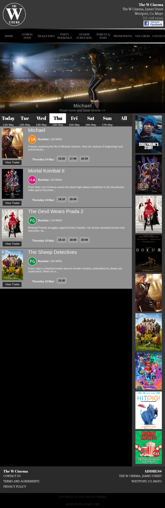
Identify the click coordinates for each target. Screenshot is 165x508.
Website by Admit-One (82, 504)
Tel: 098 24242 (153, 18)
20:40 (84, 239)
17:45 (73, 158)
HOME (9, 36)
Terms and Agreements (21, 481)
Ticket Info (46, 36)
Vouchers (142, 36)
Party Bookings (64, 36)
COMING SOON (27, 36)
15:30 (61, 280)
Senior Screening (84, 36)
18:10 (61, 199)
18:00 (73, 239)
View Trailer (12, 162)
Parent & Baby (103, 36)
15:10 (61, 239)
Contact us (12, 476)
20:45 (73, 199)
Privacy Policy (14, 486)
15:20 (61, 158)
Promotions (122, 36)
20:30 (84, 158)
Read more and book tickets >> (82, 110)
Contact (158, 36)
